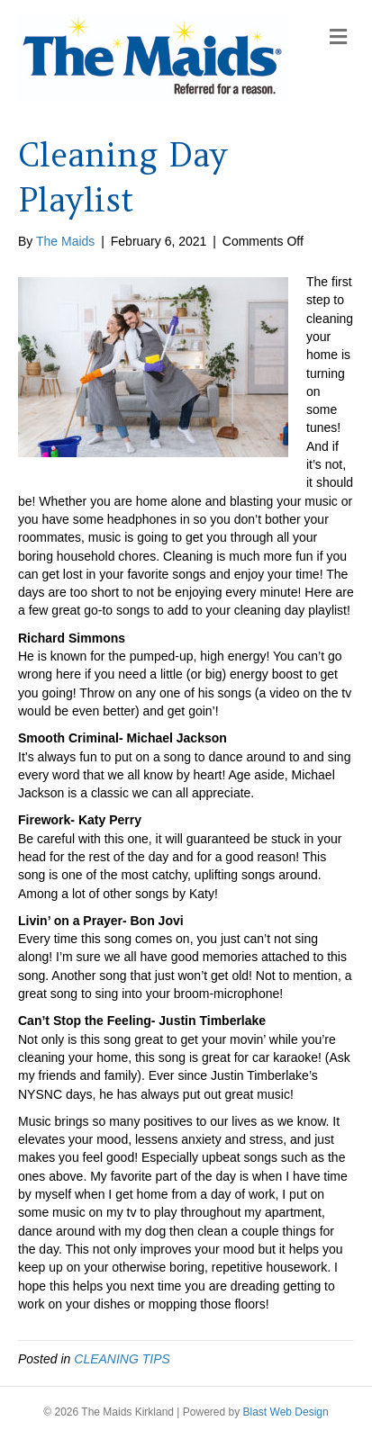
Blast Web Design (286, 1412)
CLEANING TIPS (122, 1359)
